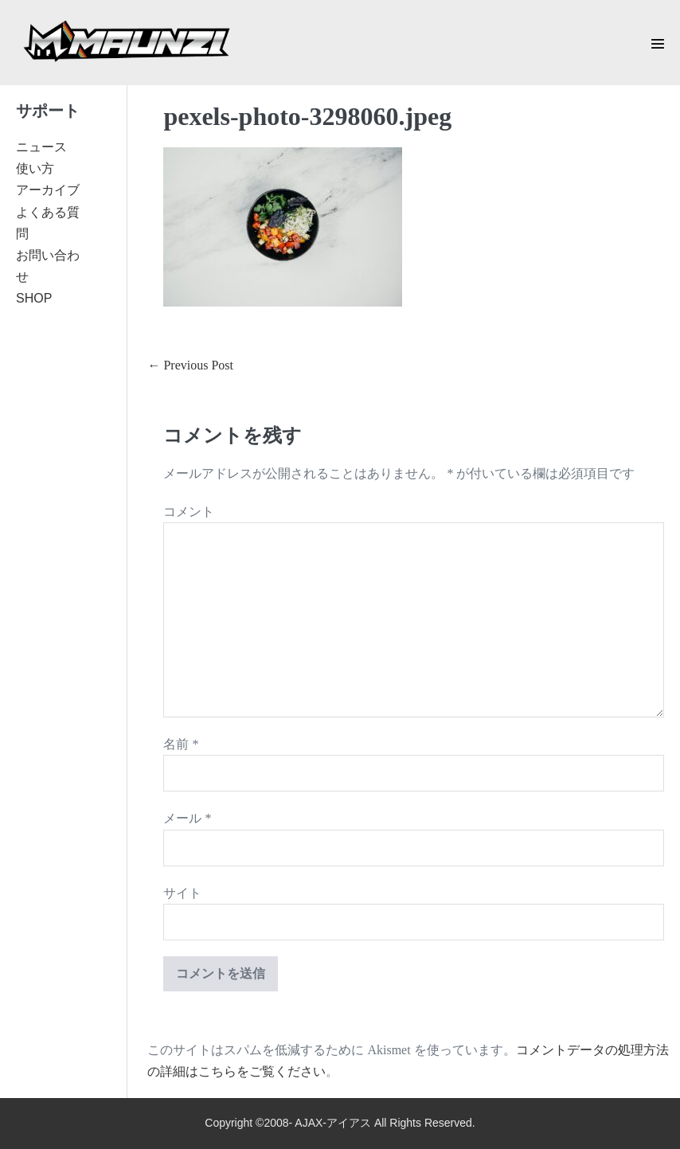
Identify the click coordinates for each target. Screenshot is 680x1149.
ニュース (41, 147)
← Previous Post (190, 365)
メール (187, 818)
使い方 (35, 168)
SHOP (34, 298)
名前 (180, 744)
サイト (182, 893)
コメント (188, 511)
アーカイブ (48, 190)
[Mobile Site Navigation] (657, 43)
